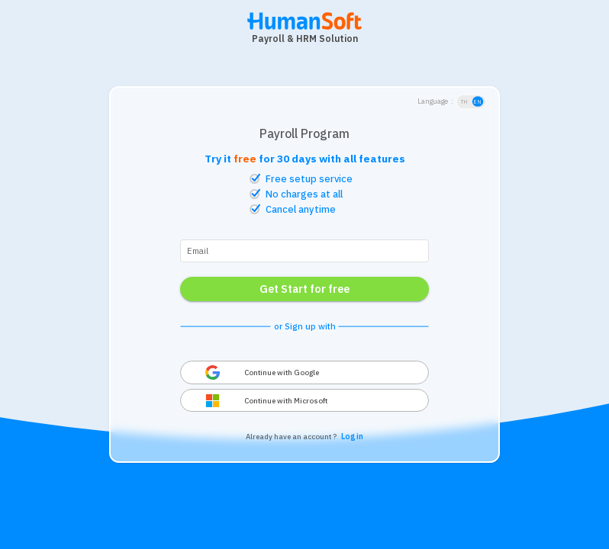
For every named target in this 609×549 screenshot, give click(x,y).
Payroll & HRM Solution (305, 38)
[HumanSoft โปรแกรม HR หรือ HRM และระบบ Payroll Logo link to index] (304, 28)
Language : (435, 101)
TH (464, 101)
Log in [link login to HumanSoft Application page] (352, 436)
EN (478, 101)
